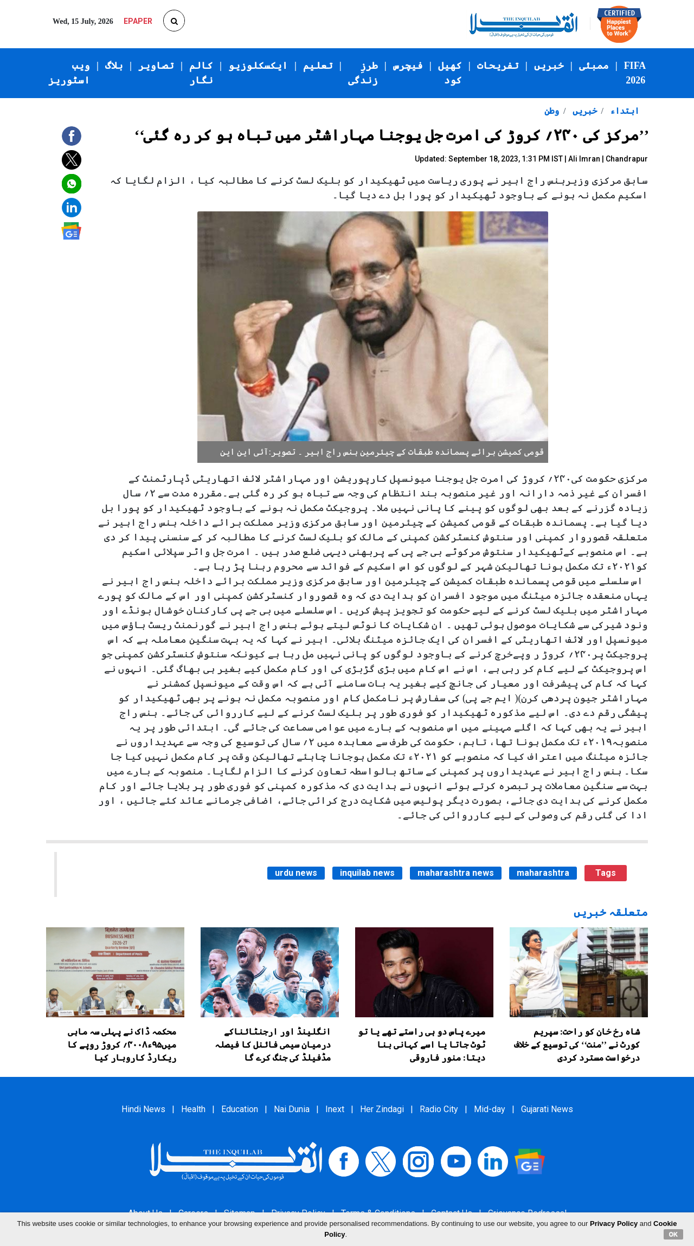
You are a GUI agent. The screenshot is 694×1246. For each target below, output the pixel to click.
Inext (334, 1109)
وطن (551, 110)
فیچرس (408, 65)
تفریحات (498, 65)
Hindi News (143, 1109)
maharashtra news (455, 873)
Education (239, 1109)
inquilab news (367, 873)
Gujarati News (547, 1109)
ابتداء (623, 110)
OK (673, 1234)
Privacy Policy (614, 1223)
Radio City (439, 1109)
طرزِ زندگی (363, 73)
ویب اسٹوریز (69, 73)
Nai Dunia (292, 1109)
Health (193, 1109)
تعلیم (318, 65)
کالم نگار (201, 73)
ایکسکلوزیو (258, 65)
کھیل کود (450, 73)
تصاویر (156, 65)
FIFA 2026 (635, 73)
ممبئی (594, 65)
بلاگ (114, 65)
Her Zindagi (382, 1109)
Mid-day (489, 1109)
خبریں (549, 65)
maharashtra (543, 873)
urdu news (296, 873)
